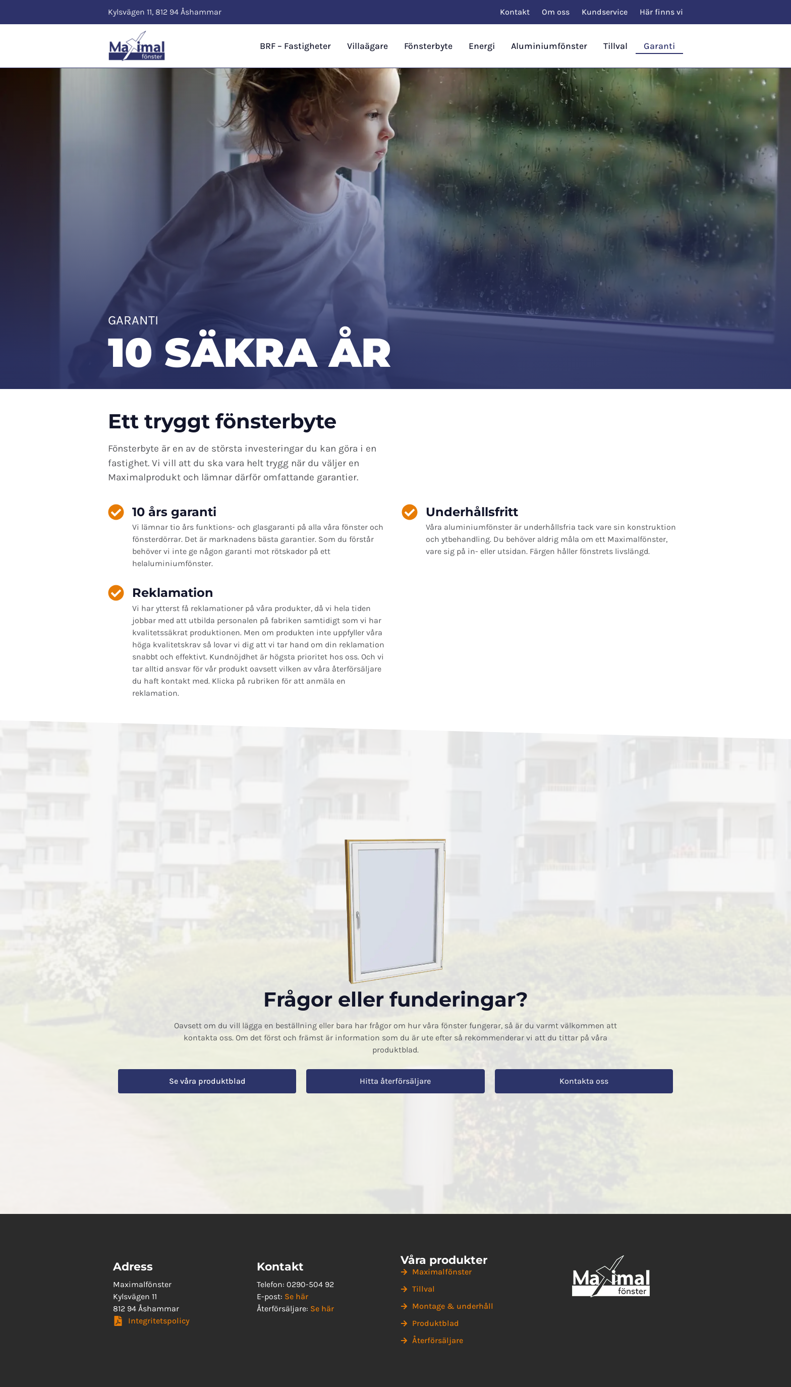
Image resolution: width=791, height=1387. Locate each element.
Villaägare (367, 46)
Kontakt (515, 12)
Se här (296, 1296)
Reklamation (172, 592)
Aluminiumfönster (549, 46)
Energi (482, 46)
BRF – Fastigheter (295, 46)
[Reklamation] (116, 593)
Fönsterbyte (428, 46)
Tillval (615, 46)
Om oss (556, 12)
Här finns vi (661, 12)
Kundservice (605, 12)
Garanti (659, 46)
